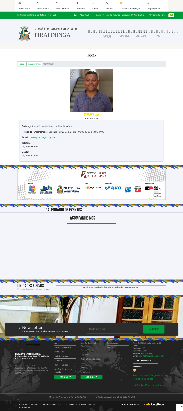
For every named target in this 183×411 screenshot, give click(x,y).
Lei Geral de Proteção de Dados (149, 385)
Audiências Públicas (62, 348)
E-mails (83, 363)
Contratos (85, 355)
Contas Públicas (61, 365)
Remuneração (112, 343)
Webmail (110, 348)
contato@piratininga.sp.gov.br (151, 356)
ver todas (46, 289)
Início (22, 63)
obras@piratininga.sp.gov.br (42, 137)
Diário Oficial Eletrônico (90, 359)
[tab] (94, 33)
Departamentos (34, 63)
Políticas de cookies (143, 379)
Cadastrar (154, 329)
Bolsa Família (59, 352)
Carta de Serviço (61, 356)
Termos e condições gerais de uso (150, 375)
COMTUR (58, 361)
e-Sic (83, 368)
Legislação (85, 372)
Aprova (57, 343)
